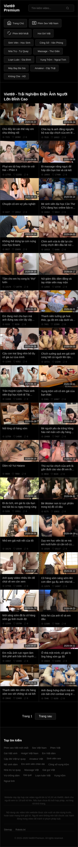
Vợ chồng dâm (12, 775)
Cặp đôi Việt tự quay (15, 758)
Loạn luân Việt (42, 775)
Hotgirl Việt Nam (29, 753)
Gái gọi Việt (48, 770)
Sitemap (8, 829)
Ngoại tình (9, 781)
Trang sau (45, 716)
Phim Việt (55, 747)
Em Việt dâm (49, 753)
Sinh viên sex (54, 758)
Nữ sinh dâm (11, 764)
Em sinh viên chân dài (33, 764)
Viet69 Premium (12, 8)
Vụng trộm (59, 775)
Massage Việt (31, 770)
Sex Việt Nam (39, 747)
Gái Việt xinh (10, 753)
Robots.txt (20, 829)
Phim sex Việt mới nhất (16, 747)
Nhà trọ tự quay (12, 770)
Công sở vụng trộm (58, 764)
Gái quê (27, 775)
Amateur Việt (36, 758)
